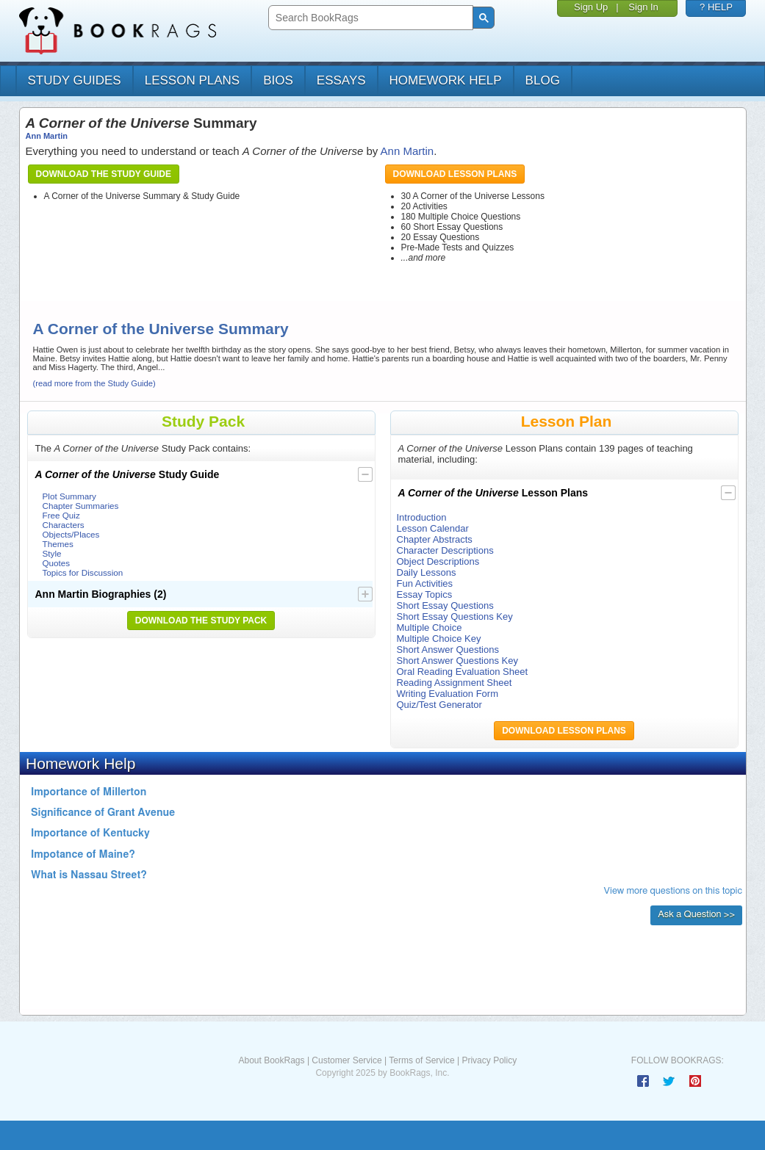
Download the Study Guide (103, 174)
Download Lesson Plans (455, 174)
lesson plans (192, 80)
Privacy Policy (489, 1060)
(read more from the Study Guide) (94, 383)
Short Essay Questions (445, 605)
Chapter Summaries (81, 505)
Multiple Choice (429, 627)
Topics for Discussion (83, 572)
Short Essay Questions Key (455, 616)
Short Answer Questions (448, 649)
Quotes (57, 563)
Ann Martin (47, 135)
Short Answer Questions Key (457, 660)
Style (52, 553)
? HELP (716, 6)
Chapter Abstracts (435, 539)
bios (278, 80)
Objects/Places (71, 534)
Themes (58, 544)
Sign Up (591, 6)
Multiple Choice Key (439, 638)
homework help (445, 80)
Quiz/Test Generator (439, 704)
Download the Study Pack (201, 620)
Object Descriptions (438, 561)
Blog (542, 80)
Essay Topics (425, 594)
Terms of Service (421, 1060)
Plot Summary (69, 496)
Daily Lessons (426, 572)
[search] (369, 18)
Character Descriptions (445, 550)
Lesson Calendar (433, 528)
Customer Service (346, 1060)
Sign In (643, 6)
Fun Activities (425, 583)
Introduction (422, 517)
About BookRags (271, 1060)
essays (341, 80)
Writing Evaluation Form (447, 693)
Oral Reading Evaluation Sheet (462, 671)
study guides (74, 80)
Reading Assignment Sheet (454, 682)
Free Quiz (61, 515)
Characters (64, 524)
